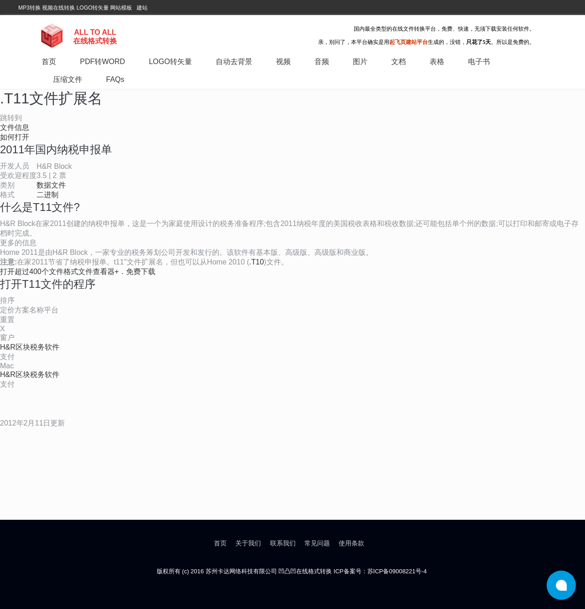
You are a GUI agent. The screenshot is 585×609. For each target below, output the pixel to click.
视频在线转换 (58, 8)
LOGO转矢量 (92, 8)
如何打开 (14, 137)
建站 (142, 8)
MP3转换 (29, 8)
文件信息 (14, 127)
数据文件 (51, 185)
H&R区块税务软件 (29, 347)
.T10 (256, 262)
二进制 (47, 195)
